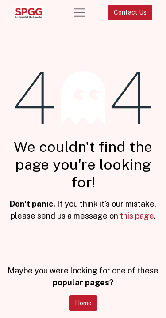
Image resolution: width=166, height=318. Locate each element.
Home (83, 303)
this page (137, 215)
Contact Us (130, 12)
